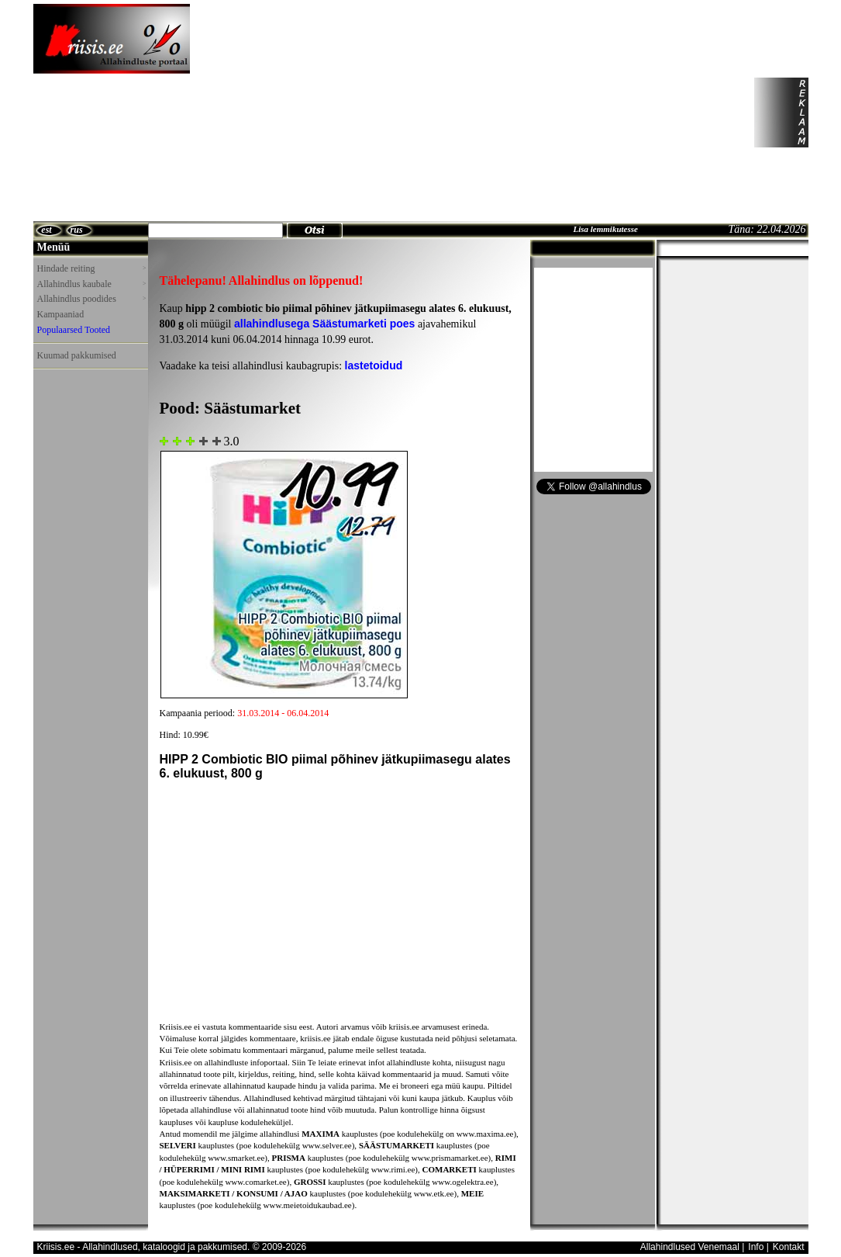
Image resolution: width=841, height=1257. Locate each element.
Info (755, 1246)
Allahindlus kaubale (91, 284)
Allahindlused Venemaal (689, 1246)
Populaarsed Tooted (74, 329)
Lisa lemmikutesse (605, 229)
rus (77, 229)
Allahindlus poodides (91, 298)
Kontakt (789, 1246)
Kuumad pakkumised (76, 355)
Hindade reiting (91, 268)
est (46, 229)
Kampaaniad (60, 314)
